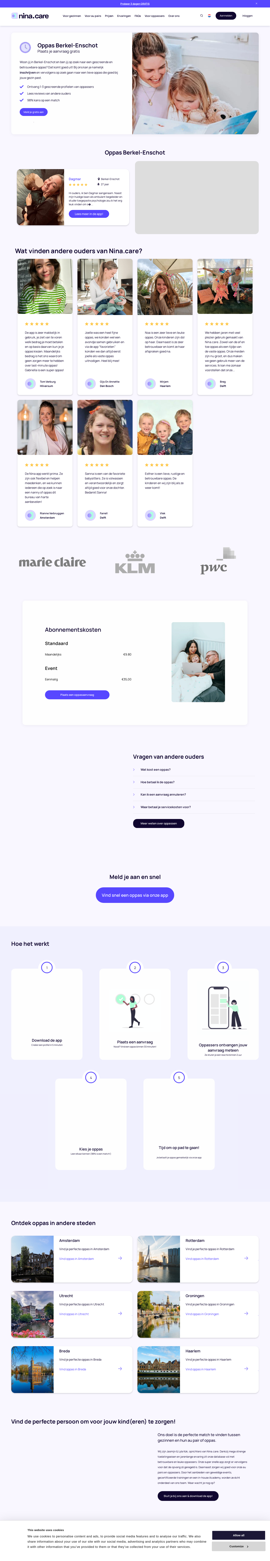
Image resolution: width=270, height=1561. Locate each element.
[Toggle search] (199, 16)
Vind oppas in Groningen (202, 1317)
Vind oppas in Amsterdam (76, 1262)
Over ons (173, 16)
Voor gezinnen (71, 16)
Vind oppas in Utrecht (74, 1317)
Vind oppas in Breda (72, 1372)
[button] (207, 15)
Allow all (238, 1535)
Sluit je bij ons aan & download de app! (188, 1499)
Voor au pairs (92, 16)
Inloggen (247, 15)
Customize (239, 1546)
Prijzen (108, 16)
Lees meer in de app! (89, 214)
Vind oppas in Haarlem (201, 1372)
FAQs (137, 16)
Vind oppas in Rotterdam (202, 1262)
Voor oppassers (154, 16)
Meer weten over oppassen (159, 823)
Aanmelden (225, 15)
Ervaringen (123, 16)
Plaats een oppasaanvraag (77, 695)
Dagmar (76, 178)
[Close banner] (256, 3)
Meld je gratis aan (34, 112)
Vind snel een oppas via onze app (135, 897)
